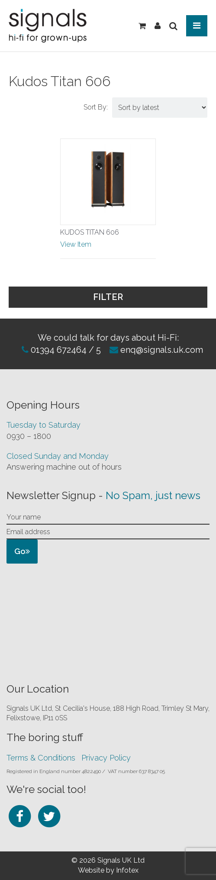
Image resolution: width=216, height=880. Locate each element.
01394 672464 (58, 350)
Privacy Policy (106, 757)
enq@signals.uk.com (161, 350)
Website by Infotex (108, 870)
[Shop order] (159, 107)
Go (22, 551)
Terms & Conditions (40, 757)
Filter (148, 296)
